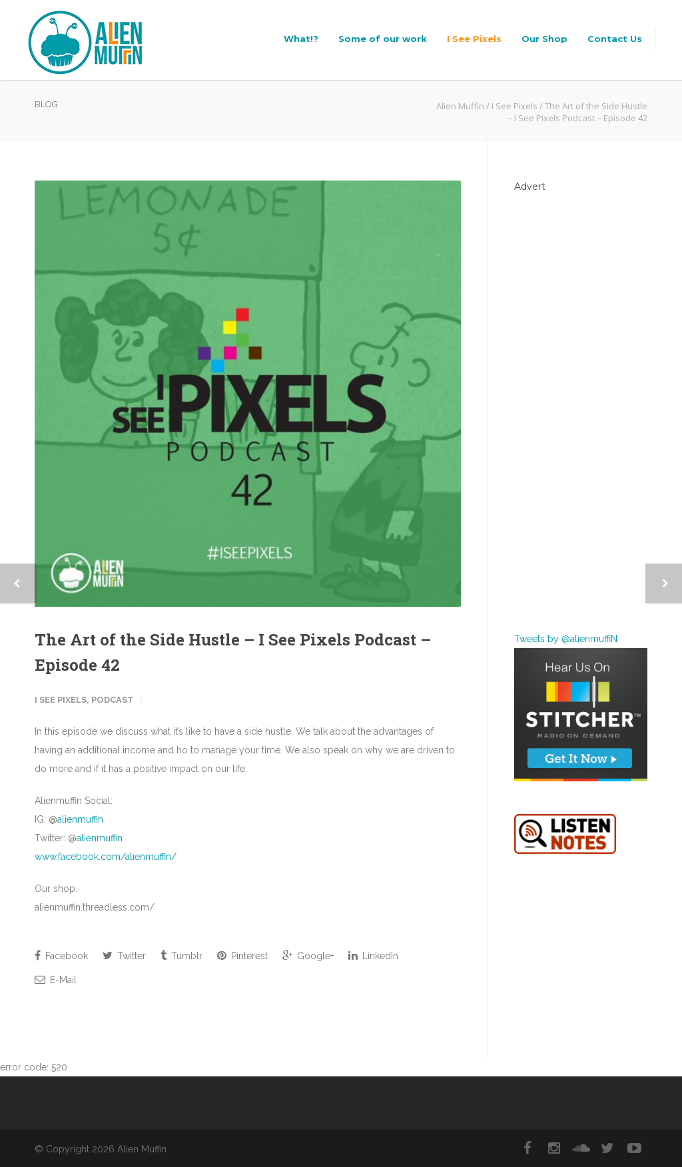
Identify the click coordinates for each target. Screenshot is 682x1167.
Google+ (308, 955)
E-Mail (56, 979)
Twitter (124, 955)
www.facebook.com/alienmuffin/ (105, 856)
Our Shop (544, 38)
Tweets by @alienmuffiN (565, 638)
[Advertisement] (580, 403)
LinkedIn (373, 955)
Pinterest (242, 955)
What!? (301, 38)
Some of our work (382, 38)
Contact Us (614, 38)
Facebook (61, 955)
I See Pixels (474, 38)
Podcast (112, 700)
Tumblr (181, 955)
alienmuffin (80, 819)
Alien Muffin (460, 106)
